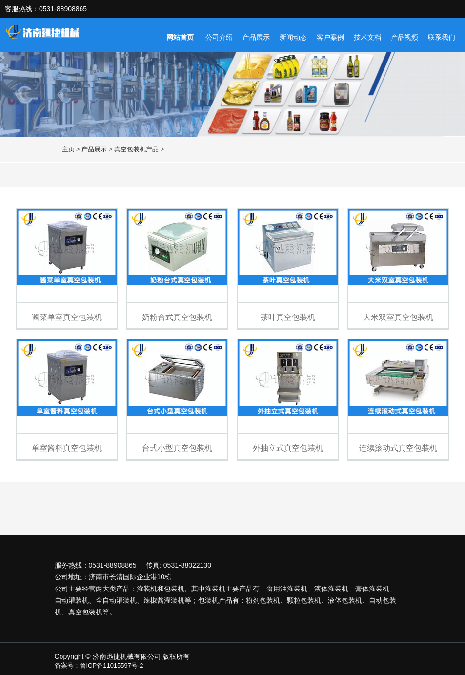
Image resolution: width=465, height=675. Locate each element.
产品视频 (404, 37)
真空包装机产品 (136, 149)
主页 (68, 149)
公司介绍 (219, 37)
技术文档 (367, 37)
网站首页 (180, 37)
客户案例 (330, 37)
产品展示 (256, 37)
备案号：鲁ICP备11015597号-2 (99, 665)
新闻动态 (293, 37)
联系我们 (441, 37)
